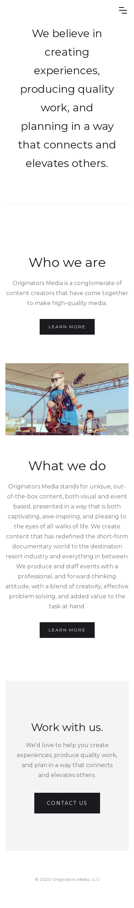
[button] (123, 10)
